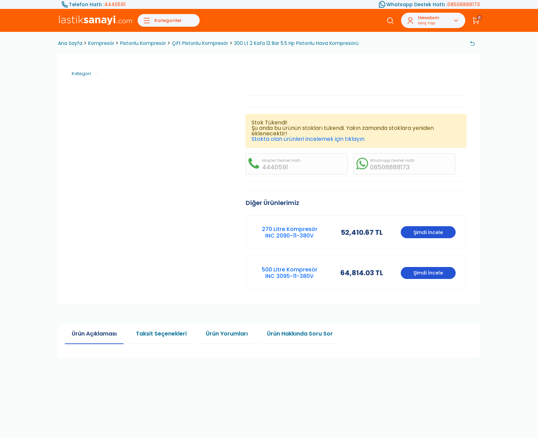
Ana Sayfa (70, 43)
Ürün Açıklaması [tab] (94, 334)
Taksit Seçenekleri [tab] (161, 334)
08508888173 (463, 4)
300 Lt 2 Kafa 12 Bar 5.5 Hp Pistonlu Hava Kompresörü (296, 43)
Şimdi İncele (428, 232)
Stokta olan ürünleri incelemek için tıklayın (308, 139)
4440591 (115, 4)
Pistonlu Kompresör (143, 43)
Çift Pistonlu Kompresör (200, 43)
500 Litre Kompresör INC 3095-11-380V (289, 273)
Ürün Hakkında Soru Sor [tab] (300, 334)
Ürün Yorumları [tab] (227, 334)
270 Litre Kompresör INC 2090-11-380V (289, 232)
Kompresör (101, 43)
